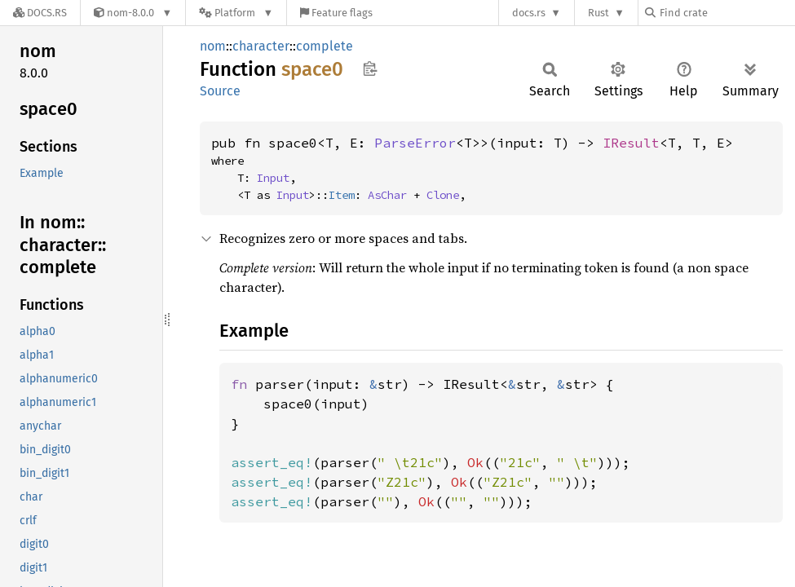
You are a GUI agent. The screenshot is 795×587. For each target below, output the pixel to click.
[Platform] (236, 12)
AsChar (387, 195)
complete (324, 46)
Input (273, 177)
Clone (442, 195)
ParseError (415, 143)
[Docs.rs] (40, 12)
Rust (598, 13)
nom (213, 46)
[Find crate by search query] (726, 12)
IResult (631, 143)
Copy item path (369, 68)
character (260, 46)
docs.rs (528, 13)
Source (220, 91)
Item (342, 195)
